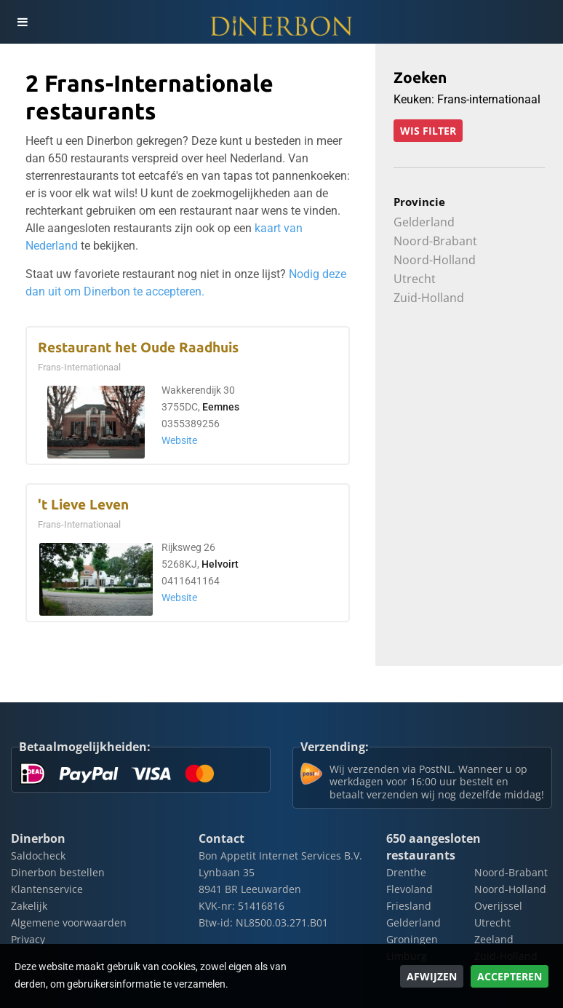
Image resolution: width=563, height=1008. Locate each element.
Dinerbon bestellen (58, 872)
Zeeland (494, 939)
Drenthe (406, 872)
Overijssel (498, 906)
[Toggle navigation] (21, 21)
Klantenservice (47, 889)
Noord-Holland (435, 260)
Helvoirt (220, 564)
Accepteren (509, 976)
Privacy (28, 939)
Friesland (408, 906)
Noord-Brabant (435, 241)
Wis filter (428, 131)
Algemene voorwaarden (69, 922)
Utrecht (415, 279)
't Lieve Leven (83, 504)
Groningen (412, 939)
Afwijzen (432, 976)
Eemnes (220, 407)
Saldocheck (38, 855)
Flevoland (409, 889)
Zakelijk (29, 906)
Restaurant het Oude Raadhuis (138, 347)
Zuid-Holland (429, 298)
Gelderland (424, 222)
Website (179, 440)
